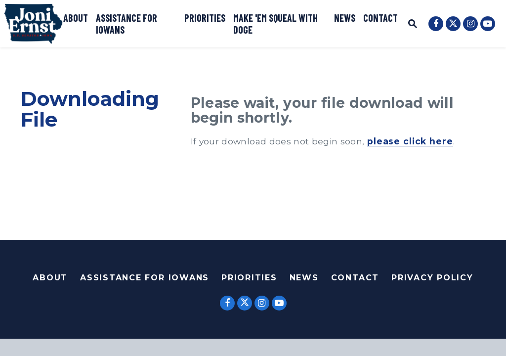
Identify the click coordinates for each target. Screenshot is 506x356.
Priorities (204, 18)
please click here (410, 141)
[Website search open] (412, 25)
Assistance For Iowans (144, 277)
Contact (380, 18)
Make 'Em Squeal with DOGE (275, 24)
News (344, 18)
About (75, 18)
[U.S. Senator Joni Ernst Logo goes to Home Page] (33, 23)
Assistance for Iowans (126, 24)
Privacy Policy (432, 277)
